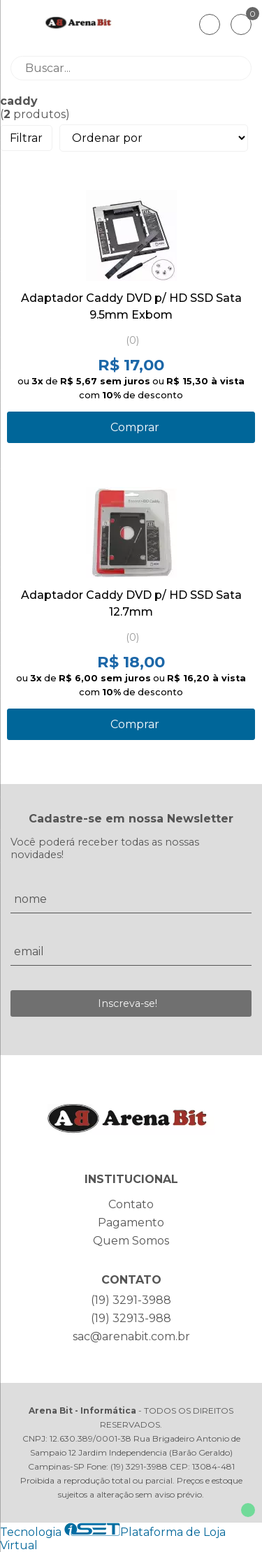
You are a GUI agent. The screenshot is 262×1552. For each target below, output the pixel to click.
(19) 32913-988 (131, 1318)
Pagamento (131, 1222)
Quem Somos (131, 1240)
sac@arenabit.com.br (131, 1336)
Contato (131, 1204)
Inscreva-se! (127, 1003)
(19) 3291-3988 (131, 1300)
